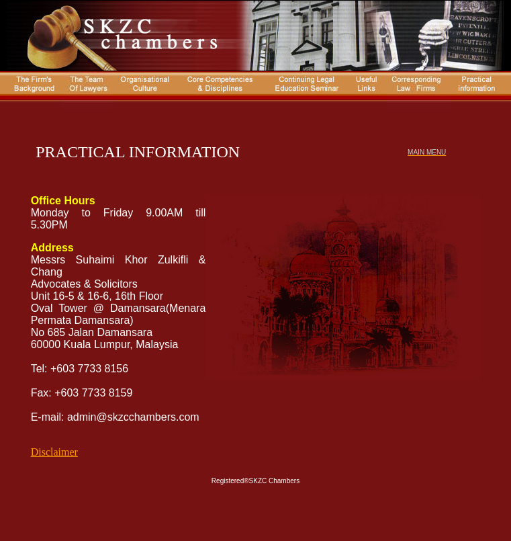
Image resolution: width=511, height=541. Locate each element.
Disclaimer (54, 452)
